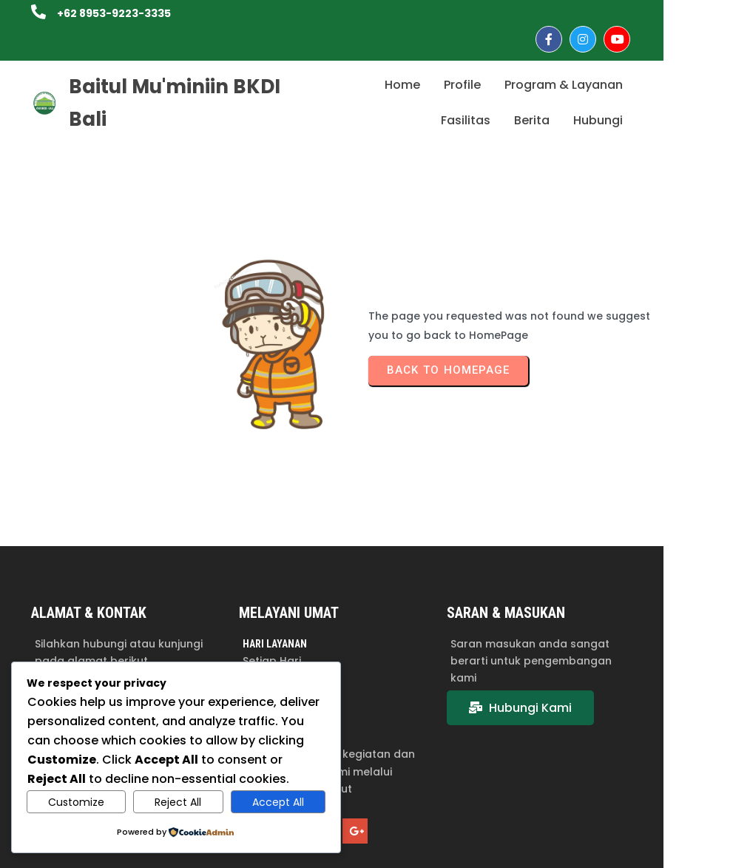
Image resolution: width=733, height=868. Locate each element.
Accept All (278, 802)
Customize (76, 802)
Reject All (178, 802)
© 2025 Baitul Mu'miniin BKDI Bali (610, 848)
